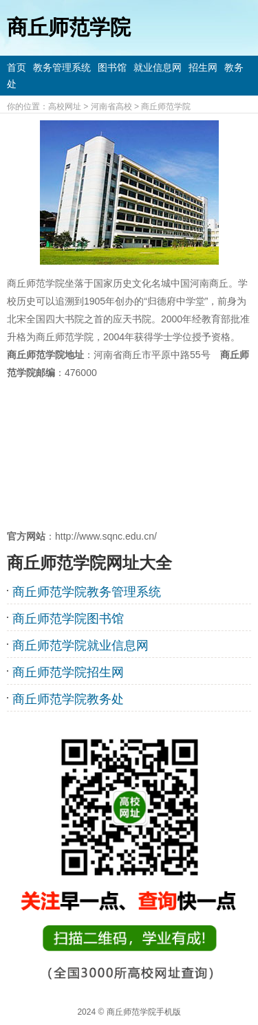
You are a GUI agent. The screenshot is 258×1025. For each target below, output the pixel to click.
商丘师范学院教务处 (68, 699)
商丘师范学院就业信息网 (80, 645)
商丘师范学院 (166, 106)
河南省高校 (111, 106)
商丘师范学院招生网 (68, 672)
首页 (16, 67)
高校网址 (64, 106)
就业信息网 (157, 67)
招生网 (203, 67)
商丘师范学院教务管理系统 (86, 592)
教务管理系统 (62, 67)
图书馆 (112, 67)
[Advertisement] (129, 454)
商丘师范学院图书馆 (68, 619)
